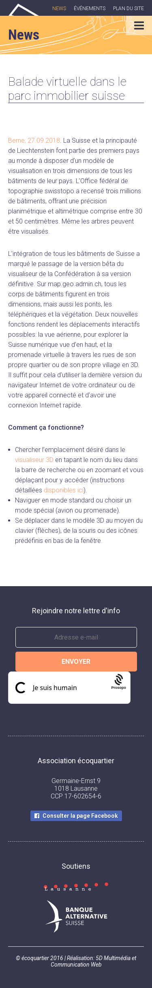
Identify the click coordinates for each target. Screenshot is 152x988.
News (59, 8)
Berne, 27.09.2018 (34, 140)
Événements (89, 8)
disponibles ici (63, 490)
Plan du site (128, 8)
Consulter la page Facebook (80, 816)
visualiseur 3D (34, 460)
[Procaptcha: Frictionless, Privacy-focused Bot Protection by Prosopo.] (118, 688)
